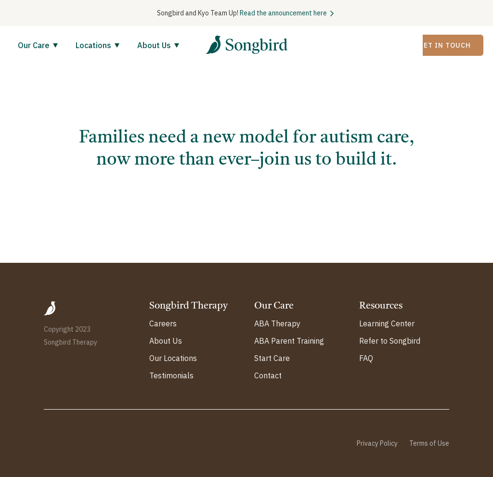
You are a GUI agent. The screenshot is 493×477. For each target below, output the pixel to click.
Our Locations (173, 358)
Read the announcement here (283, 13)
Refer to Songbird (389, 341)
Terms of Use (429, 443)
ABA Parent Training (289, 341)
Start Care (272, 358)
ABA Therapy (277, 323)
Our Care (34, 45)
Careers (163, 323)
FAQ (366, 358)
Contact (268, 375)
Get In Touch (444, 45)
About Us (154, 45)
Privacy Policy (377, 443)
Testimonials (171, 375)
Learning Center (387, 323)
